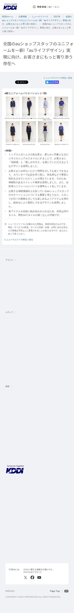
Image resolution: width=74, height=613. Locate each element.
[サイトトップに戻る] (10, 6)
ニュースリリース (40, 16)
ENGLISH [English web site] (10, 591)
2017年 (57, 16)
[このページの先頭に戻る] (59, 591)
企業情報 (22, 16)
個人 (50, 7)
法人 (56, 7)
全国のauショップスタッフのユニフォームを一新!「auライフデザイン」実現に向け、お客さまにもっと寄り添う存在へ (37, 20)
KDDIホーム (7, 16)
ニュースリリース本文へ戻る (59, 78)
